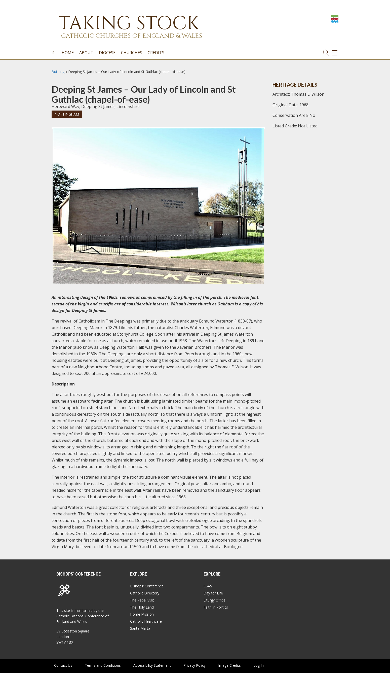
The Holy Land (142, 607)
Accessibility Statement (152, 665)
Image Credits (229, 665)
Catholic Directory (144, 593)
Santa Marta (140, 628)
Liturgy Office (214, 600)
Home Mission (142, 614)
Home (68, 52)
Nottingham (67, 114)
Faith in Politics (216, 607)
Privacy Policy (194, 665)
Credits (156, 52)
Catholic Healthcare (146, 621)
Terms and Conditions (103, 665)
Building (58, 71)
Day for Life (213, 593)
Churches (131, 52)
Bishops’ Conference (147, 586)
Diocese (107, 52)
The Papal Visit (142, 600)
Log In (258, 665)
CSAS (208, 586)
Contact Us (63, 665)
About (86, 52)
